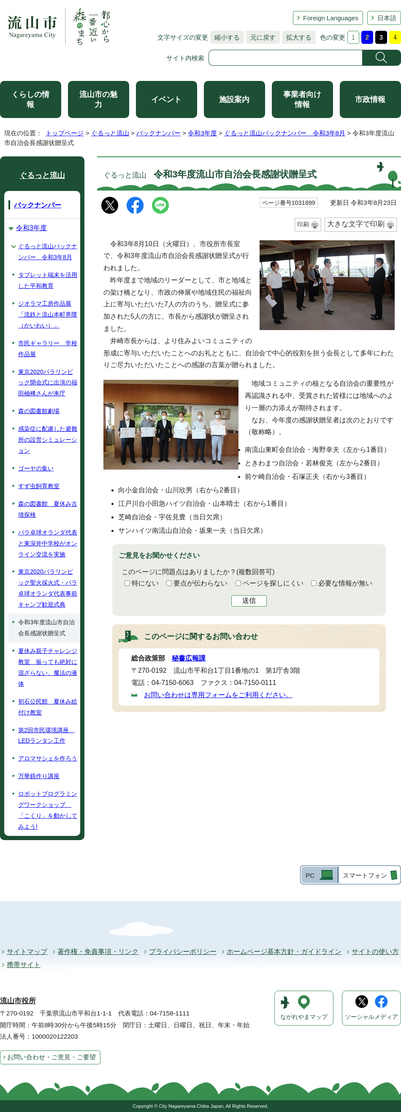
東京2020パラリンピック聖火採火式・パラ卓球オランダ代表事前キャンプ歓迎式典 (47, 588)
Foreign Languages (330, 17)
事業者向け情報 (302, 99)
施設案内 (234, 99)
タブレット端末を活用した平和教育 (47, 280)
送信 (249, 600)
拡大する (297, 37)
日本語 (386, 17)
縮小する (225, 37)
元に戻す (261, 37)
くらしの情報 (30, 99)
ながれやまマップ (304, 1017)
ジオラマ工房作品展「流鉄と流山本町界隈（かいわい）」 (47, 314)
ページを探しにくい (273, 583)
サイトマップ (27, 951)
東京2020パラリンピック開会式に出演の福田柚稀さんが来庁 (47, 382)
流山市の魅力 (98, 99)
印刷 (303, 224)
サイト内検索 (185, 58)
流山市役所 (18, 1001)
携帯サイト (24, 964)
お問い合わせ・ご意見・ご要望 (51, 1057)
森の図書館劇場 (39, 411)
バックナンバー (158, 133)
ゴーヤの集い (36, 468)
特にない (145, 583)
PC (310, 875)
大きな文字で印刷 (356, 224)
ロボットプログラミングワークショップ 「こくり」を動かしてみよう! (47, 810)
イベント (166, 99)
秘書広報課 (189, 658)
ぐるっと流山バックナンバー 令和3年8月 (284, 133)
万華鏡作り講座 (39, 776)
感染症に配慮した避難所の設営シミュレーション (47, 439)
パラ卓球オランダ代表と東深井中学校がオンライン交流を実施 (47, 543)
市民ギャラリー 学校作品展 (47, 348)
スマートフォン (365, 875)
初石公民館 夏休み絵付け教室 (47, 707)
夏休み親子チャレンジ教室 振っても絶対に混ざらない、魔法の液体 (47, 667)
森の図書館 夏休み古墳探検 (47, 509)
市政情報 (370, 99)
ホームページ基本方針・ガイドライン (284, 951)
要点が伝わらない (200, 583)
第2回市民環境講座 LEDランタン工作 (46, 735)
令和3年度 (202, 133)
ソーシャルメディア (371, 1017)
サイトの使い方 (375, 951)
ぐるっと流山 (110, 133)
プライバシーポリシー (183, 951)
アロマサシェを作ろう (47, 758)
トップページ (65, 133)
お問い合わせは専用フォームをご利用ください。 (218, 694)
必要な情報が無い (345, 583)
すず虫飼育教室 (39, 486)
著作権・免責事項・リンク (97, 951)
